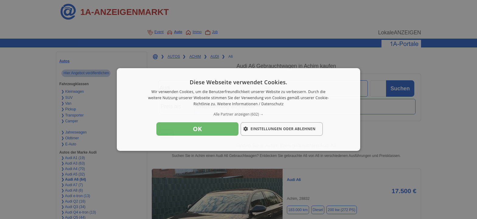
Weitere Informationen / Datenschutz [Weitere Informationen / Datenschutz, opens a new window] (250, 103)
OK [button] (197, 129)
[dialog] (238, 109)
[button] (238, 114)
